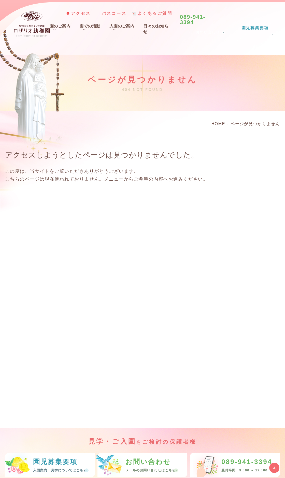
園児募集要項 (254, 28)
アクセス (81, 13)
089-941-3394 (192, 19)
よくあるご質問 (155, 13)
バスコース (114, 13)
